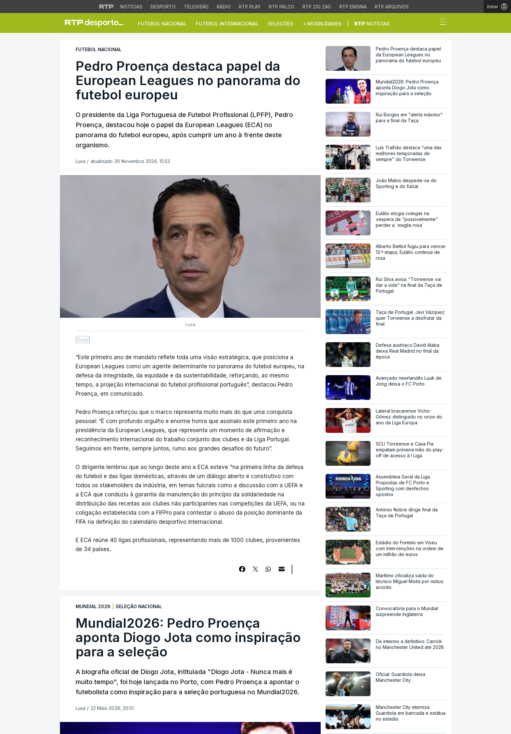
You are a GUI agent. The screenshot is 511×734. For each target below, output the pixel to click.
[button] (431, 23)
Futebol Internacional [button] (227, 24)
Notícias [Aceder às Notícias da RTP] (131, 6)
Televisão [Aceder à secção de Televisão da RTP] (196, 6)
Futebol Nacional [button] (162, 24)
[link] (97, 22)
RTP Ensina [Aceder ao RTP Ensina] (353, 6)
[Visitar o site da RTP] (106, 6)
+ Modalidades (322, 24)
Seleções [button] (280, 24)
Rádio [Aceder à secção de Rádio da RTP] (224, 6)
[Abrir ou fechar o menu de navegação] (441, 23)
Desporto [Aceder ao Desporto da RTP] (163, 6)
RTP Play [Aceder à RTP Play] (250, 6)
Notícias (372, 24)
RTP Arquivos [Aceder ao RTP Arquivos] (392, 6)
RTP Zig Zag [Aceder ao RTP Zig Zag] (316, 6)
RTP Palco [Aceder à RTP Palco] (281, 6)
